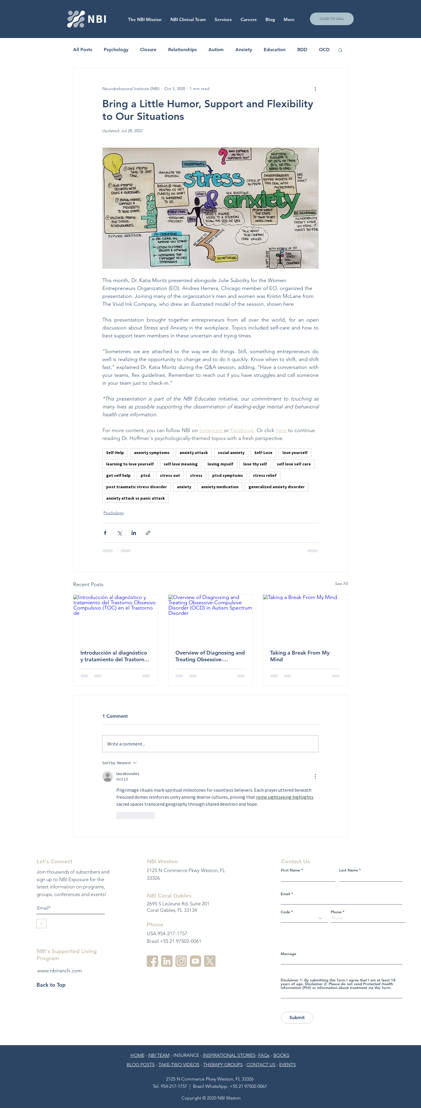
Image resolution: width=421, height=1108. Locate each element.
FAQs (264, 1055)
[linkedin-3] (166, 961)
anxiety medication (220, 486)
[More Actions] (315, 776)
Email (285, 894)
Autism (216, 49)
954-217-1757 (174, 1086)
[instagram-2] (181, 961)
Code (285, 912)
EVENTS (287, 1064)
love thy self (255, 464)
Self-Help (115, 452)
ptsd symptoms (227, 475)
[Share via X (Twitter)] (119, 533)
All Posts (82, 49)
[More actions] (315, 88)
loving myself (220, 464)
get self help (118, 475)
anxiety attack (194, 452)
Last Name (348, 870)
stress (196, 475)
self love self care (294, 464)
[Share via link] (148, 533)
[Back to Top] (57, 984)
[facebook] (152, 961)
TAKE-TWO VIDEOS (178, 1064)
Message (288, 954)
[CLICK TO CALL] (332, 19)
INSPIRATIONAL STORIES (229, 1055)
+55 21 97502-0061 (248, 1086)
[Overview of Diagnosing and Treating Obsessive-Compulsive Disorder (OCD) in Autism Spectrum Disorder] (210, 618)
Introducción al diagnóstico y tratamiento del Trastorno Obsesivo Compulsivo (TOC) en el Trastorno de (114, 656)
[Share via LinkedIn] (134, 533)
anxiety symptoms (152, 452)
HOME (137, 1055)
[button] (248, 19)
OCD (324, 49)
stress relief (265, 475)
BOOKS (281, 1055)
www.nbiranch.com (59, 970)
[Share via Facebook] (105, 533)
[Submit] (297, 1018)
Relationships (182, 49)
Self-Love (263, 452)
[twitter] (209, 961)
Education (275, 49)
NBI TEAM (159, 1055)
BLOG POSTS (141, 1064)
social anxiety (231, 452)
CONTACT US (260, 1064)
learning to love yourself (130, 464)
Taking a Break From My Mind (299, 656)
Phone (336, 912)
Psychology (116, 49)
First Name (290, 870)
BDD (302, 49)
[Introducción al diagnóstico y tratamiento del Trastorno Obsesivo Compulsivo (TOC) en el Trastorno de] (115, 618)
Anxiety (243, 49)
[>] (41, 923)
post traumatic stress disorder (136, 486)
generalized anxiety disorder (277, 486)
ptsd (145, 475)
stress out (170, 475)
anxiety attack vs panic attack (135, 498)
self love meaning (181, 464)
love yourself (295, 452)
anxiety (184, 486)
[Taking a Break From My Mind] (305, 618)
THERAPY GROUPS (223, 1064)
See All (341, 583)
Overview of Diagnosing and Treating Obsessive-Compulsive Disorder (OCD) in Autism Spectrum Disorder (210, 656)
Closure (148, 49)
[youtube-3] (195, 961)
